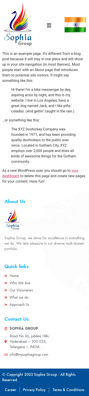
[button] (49, 25)
